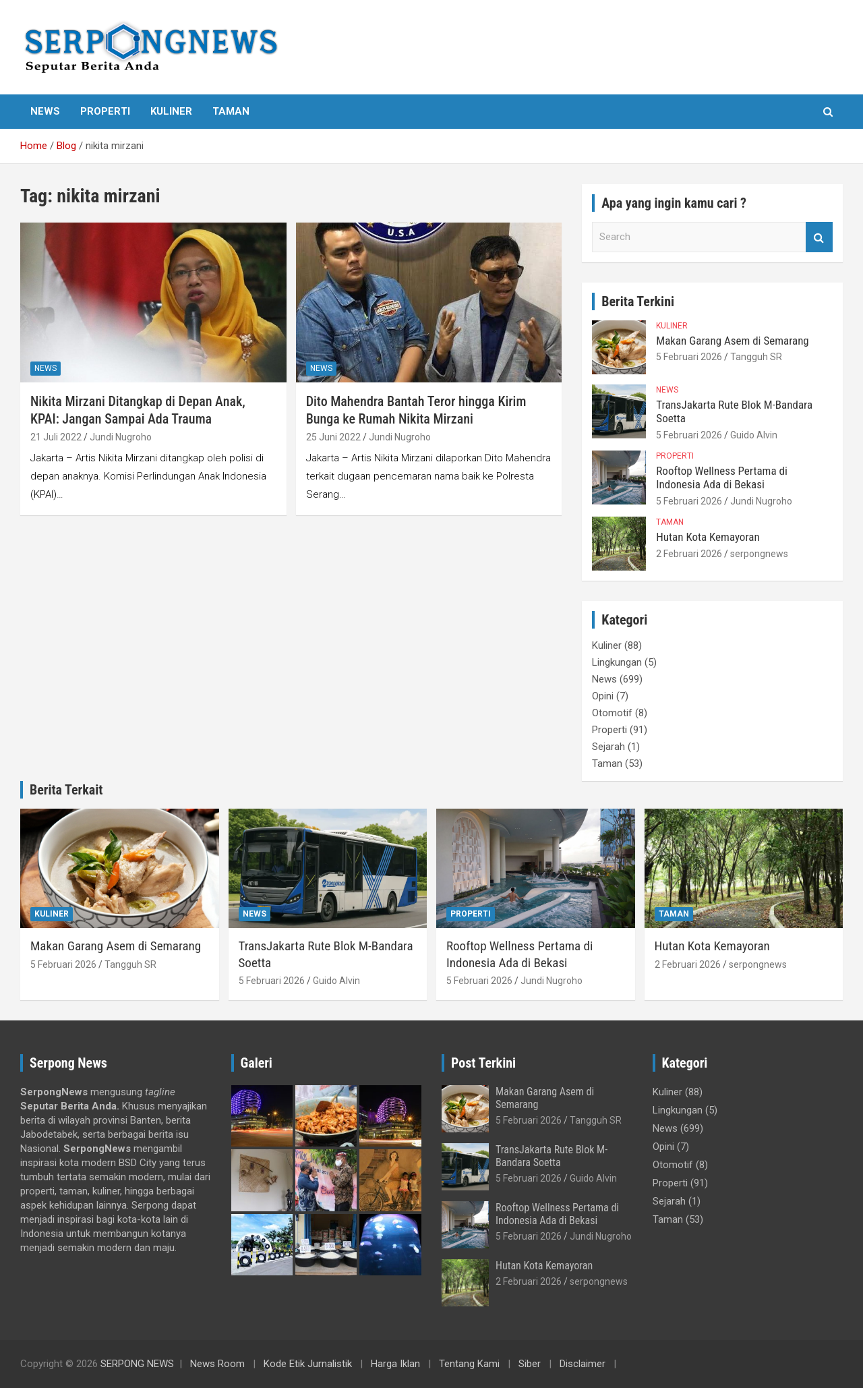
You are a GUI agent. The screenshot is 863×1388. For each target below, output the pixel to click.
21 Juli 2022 (56, 437)
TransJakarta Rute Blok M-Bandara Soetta (551, 1156)
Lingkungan (617, 662)
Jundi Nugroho (121, 437)
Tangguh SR (756, 356)
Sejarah (608, 747)
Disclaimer (582, 1364)
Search (819, 237)
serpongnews (759, 553)
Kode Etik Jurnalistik (308, 1364)
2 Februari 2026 (689, 553)
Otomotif (612, 713)
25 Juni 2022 (333, 437)
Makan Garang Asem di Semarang (732, 340)
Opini (603, 696)
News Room (217, 1364)
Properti (105, 111)
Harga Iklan (395, 1364)
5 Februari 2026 (689, 356)
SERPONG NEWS (137, 1364)
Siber (529, 1364)
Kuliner (171, 111)
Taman (230, 111)
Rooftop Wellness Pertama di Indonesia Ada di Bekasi (721, 477)
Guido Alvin (753, 435)
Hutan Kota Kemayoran (707, 537)
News (45, 111)
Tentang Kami (469, 1364)
